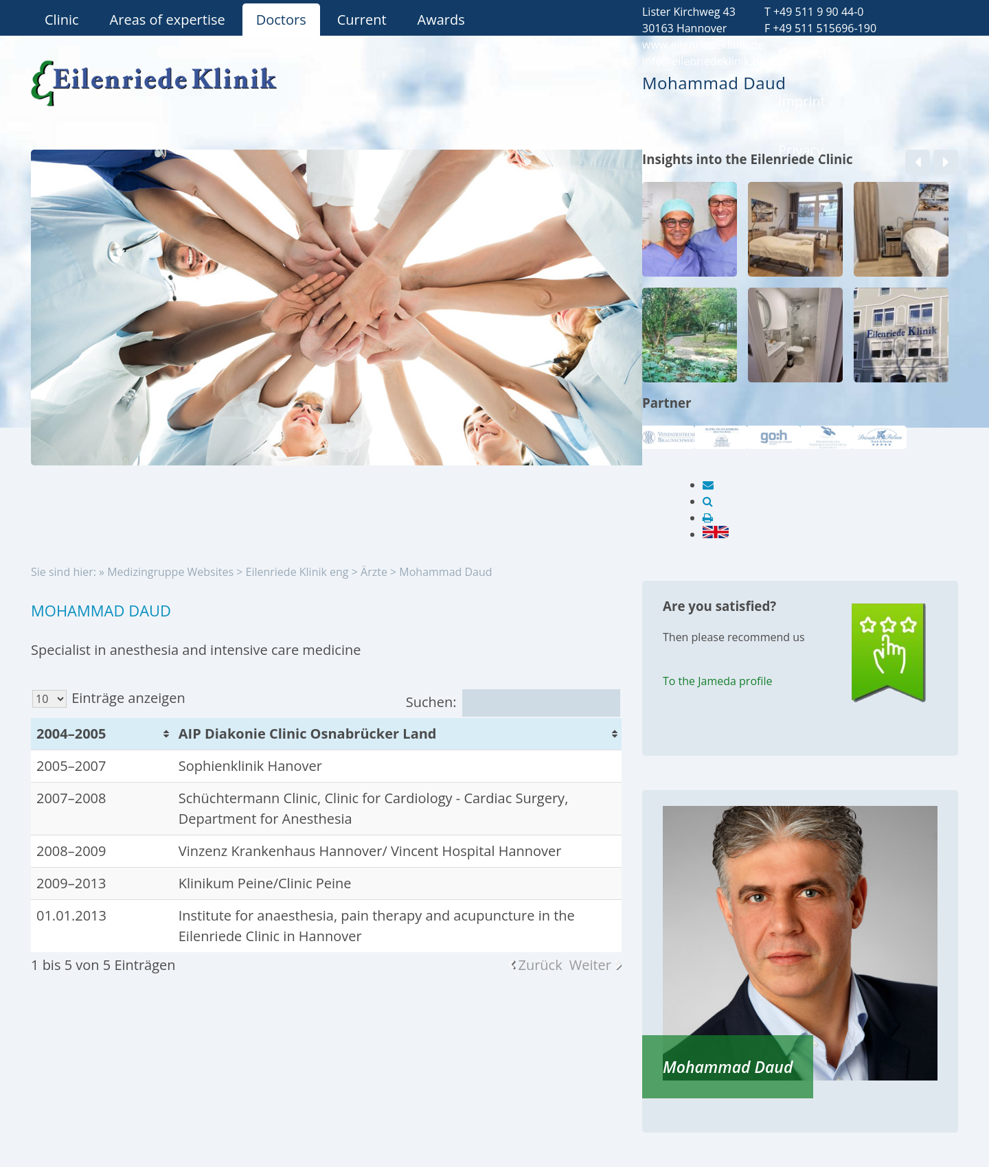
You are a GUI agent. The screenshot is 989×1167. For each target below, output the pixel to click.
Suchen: (513, 702)
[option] (689, 287)
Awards (441, 19)
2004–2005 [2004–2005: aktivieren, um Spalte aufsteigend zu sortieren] (71, 733)
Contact (803, 52)
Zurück (540, 965)
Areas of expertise (167, 19)
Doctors (281, 19)
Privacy (800, 150)
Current (362, 19)
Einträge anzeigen (108, 698)
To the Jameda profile (717, 681)
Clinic (62, 19)
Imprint (802, 101)
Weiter (590, 965)
